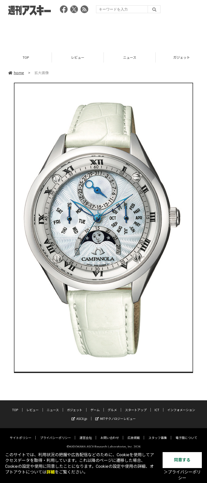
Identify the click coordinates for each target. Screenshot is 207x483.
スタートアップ (136, 405)
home (16, 72)
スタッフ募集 (157, 433)
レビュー (77, 57)
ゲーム (95, 405)
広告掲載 (134, 433)
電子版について (186, 433)
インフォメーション (181, 405)
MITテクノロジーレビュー (115, 414)
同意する (182, 459)
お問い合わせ (109, 433)
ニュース (129, 57)
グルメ (112, 405)
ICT (157, 405)
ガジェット (74, 405)
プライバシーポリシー (55, 433)
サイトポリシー (20, 433)
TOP (26, 57)
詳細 (50, 472)
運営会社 (85, 433)
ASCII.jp (79, 414)
